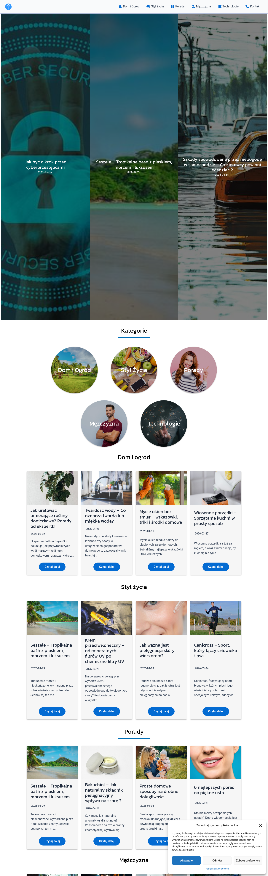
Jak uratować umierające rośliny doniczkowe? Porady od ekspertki (51, 518)
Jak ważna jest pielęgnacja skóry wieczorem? (157, 650)
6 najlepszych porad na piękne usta (214, 790)
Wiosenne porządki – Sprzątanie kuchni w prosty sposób (215, 518)
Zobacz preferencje (248, 860)
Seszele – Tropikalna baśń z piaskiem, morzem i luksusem (51, 650)
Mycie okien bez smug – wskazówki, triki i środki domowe (161, 517)
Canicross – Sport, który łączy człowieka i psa (215, 650)
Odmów (217, 860)
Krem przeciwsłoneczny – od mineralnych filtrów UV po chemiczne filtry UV (105, 651)
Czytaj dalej (52, 567)
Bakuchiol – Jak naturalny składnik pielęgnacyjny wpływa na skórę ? (104, 792)
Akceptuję (186, 860)
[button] (260, 825)
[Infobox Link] (74, 370)
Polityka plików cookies (217, 868)
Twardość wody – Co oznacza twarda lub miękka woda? (105, 515)
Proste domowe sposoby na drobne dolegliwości (159, 791)
